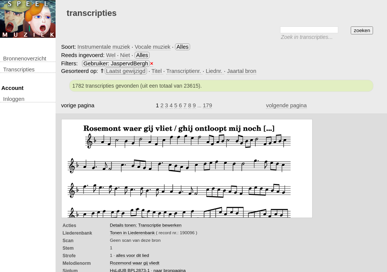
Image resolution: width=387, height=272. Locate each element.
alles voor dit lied (132, 255)
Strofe (69, 255)
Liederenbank (77, 233)
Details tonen (123, 225)
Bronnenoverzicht (24, 59)
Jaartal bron (241, 71)
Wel (111, 55)
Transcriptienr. (184, 71)
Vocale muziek (152, 47)
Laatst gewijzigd (126, 71)
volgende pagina (286, 105)
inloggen (13, 99)
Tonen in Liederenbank (133, 232)
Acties (69, 225)
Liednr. (215, 71)
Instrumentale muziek (103, 47)
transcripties (18, 69)
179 (207, 105)
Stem (68, 248)
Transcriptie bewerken (159, 225)
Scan (68, 240)
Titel (157, 71)
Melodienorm (77, 263)
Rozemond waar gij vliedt (134, 262)
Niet (125, 55)
